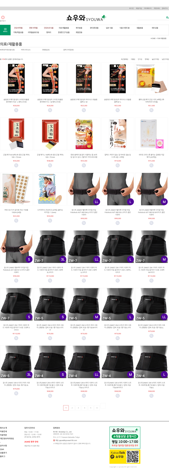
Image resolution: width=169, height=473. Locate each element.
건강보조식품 (48, 28)
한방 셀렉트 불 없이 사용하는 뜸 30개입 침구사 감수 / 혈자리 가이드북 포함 (84, 156)
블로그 (2, 456)
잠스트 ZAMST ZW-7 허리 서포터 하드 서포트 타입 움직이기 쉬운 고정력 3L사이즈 (50, 269)
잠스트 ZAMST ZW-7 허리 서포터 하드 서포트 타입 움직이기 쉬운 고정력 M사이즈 (151, 269)
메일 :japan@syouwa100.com (66, 440)
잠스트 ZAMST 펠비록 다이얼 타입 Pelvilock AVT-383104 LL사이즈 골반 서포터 (84, 212)
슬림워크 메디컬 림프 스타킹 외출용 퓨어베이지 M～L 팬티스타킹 (16, 100)
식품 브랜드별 (124, 28)
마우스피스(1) (25, 50)
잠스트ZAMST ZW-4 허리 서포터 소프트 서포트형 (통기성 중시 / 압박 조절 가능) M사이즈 (117, 385)
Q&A (2, 449)
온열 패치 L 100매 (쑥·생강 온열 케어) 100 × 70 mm (50, 156)
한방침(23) (45, 50)
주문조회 (157, 8)
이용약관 (3, 435)
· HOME (152, 38)
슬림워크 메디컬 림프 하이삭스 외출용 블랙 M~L (117, 100)
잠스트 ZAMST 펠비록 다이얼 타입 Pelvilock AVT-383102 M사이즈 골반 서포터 (151, 212)
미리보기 (16, 110)
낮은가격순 (165, 59)
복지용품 (79, 28)
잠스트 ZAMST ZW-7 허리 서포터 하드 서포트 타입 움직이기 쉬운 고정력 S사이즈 (16, 327)
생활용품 (140, 28)
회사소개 (3, 428)
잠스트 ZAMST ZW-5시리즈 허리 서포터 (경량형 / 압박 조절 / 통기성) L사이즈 (117, 327)
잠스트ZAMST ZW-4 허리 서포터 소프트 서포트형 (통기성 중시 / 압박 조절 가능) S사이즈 (50, 385)
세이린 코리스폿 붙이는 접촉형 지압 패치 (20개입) (151, 156)
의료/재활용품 (64, 28)
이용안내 (3, 431)
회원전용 (79, 32)
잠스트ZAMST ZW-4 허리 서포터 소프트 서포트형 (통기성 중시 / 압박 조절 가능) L (151, 385)
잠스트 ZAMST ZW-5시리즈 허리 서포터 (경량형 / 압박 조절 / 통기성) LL (151, 326)
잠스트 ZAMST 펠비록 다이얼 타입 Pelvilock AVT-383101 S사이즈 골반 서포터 (16, 269)
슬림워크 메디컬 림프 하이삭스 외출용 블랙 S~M (83, 100)
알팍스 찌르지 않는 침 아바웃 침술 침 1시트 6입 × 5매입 (118, 156)
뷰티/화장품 (94, 28)
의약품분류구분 (33, 32)
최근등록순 (124, 59)
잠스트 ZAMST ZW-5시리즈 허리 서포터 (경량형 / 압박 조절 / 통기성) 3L (16, 384)
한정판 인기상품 (63, 32)
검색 (167, 18)
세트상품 (155, 28)
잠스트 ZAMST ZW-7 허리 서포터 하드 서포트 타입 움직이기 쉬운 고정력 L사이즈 (117, 269)
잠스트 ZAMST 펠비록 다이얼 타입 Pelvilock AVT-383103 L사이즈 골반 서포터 (118, 212)
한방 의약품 (33, 28)
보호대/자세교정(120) (7, 50)
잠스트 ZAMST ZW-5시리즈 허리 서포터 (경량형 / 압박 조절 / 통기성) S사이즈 (50, 327)
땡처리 (48, 32)
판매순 (147, 59)
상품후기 (3, 453)
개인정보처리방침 (7, 438)
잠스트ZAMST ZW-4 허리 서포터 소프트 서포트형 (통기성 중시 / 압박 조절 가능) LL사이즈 (83, 385)
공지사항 (3, 445)
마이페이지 (147, 8)
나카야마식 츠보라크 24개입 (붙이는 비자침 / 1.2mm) (50, 211)
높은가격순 (155, 59)
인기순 (140, 59)
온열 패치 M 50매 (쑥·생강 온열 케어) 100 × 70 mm (16, 156)
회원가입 (139, 8)
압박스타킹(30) (68, 50)
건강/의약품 (18, 28)
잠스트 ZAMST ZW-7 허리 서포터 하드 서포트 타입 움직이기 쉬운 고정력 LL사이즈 (84, 269)
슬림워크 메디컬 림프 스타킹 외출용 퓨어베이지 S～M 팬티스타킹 (50, 100)
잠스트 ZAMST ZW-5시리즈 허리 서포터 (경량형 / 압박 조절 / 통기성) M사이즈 (83, 327)
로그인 (131, 8)
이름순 (133, 59)
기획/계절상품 (18, 32)
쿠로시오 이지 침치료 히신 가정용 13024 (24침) (16, 211)
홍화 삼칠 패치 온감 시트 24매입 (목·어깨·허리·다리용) (151, 100)
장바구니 (165, 8)
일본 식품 (109, 28)
